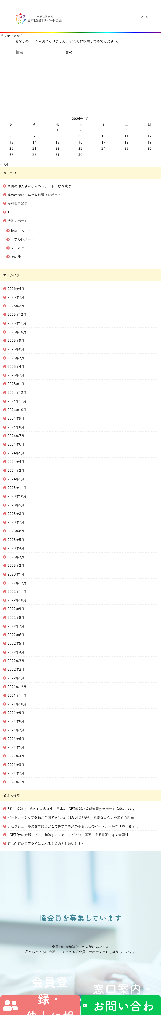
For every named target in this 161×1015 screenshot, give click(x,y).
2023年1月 (16, 574)
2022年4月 (16, 652)
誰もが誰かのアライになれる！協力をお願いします (46, 843)
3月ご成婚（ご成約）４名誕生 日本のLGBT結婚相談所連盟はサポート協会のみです (72, 808)
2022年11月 (17, 591)
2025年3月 (16, 375)
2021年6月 (16, 738)
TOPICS (14, 212)
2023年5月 (16, 539)
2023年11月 (17, 487)
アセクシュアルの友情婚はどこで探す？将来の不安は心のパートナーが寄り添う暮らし (73, 826)
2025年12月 (17, 314)
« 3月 (4, 164)
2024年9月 (16, 418)
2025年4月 (16, 366)
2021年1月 (16, 782)
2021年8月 (16, 721)
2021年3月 (16, 764)
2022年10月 (17, 600)
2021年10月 (17, 704)
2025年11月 (17, 323)
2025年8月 (16, 349)
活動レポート (18, 220)
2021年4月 (16, 755)
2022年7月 (16, 626)
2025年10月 (17, 332)
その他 (16, 256)
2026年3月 (16, 297)
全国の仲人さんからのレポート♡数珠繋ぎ (39, 186)
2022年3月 (16, 660)
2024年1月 (16, 479)
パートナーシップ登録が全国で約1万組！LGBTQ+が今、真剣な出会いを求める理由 (71, 817)
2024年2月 (16, 470)
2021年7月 (16, 730)
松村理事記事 (18, 203)
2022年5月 (16, 643)
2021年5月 (16, 747)
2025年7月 (16, 358)
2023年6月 (16, 530)
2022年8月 (16, 617)
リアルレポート (22, 239)
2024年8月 (16, 427)
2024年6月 (16, 444)
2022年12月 (17, 583)
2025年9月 (16, 340)
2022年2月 (16, 669)
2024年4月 (16, 461)
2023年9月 (16, 505)
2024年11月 (17, 401)
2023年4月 (16, 548)
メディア (17, 248)
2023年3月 (16, 557)
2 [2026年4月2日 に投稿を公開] (80, 130)
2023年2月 (16, 565)
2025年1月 (16, 383)
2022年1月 (16, 678)
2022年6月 (16, 634)
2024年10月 (17, 409)
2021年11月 (17, 695)
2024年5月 (16, 453)
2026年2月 (16, 305)
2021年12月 (17, 686)
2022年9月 (16, 608)
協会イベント (21, 230)
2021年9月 (16, 712)
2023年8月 (16, 513)
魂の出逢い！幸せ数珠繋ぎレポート (34, 194)
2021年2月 (16, 773)
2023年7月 (16, 522)
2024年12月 (17, 392)
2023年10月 (17, 496)
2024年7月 (16, 435)
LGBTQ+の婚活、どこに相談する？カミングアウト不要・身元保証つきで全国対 (68, 834)
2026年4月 (16, 288)
